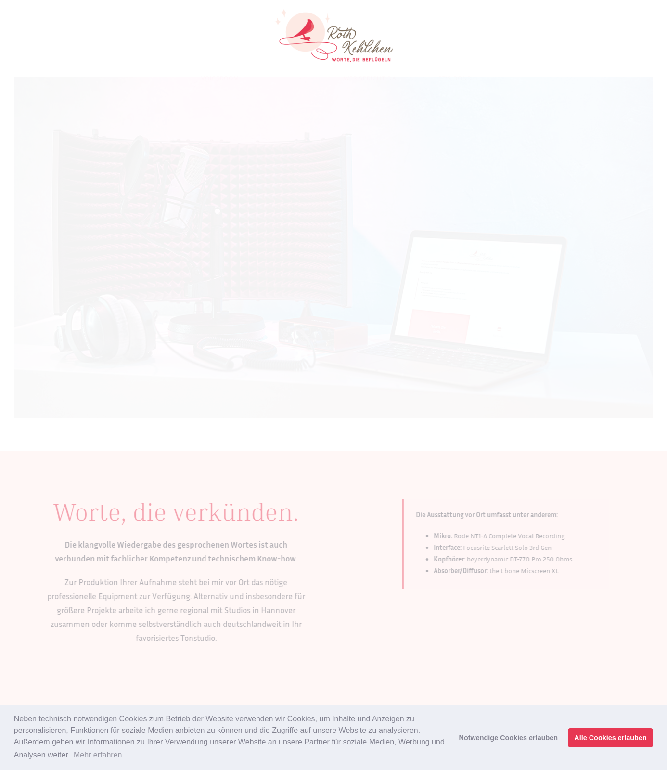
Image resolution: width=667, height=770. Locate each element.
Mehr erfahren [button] (98, 755)
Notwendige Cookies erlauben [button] (508, 738)
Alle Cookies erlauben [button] (610, 738)
